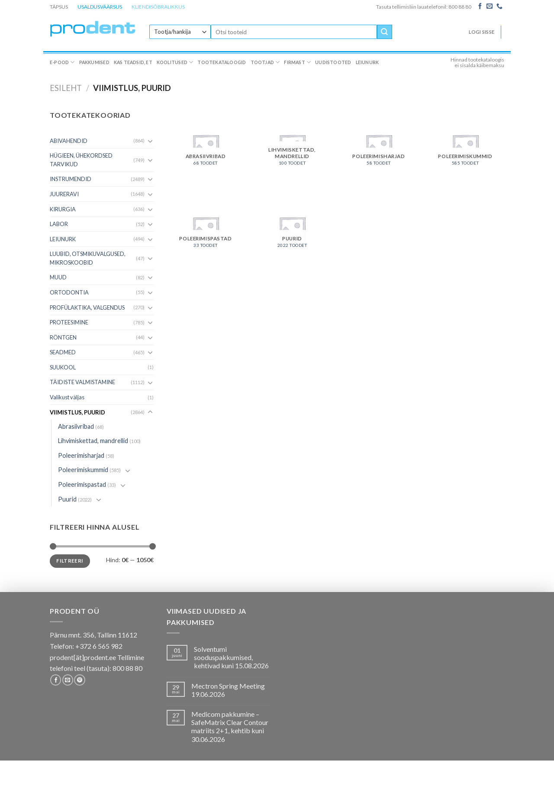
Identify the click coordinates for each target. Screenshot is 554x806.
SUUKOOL (63, 367)
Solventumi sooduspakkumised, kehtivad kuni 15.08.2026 (231, 657)
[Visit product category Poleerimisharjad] (379, 146)
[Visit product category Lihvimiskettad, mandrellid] (292, 146)
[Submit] (384, 32)
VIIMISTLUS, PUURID (77, 412)
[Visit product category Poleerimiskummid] (465, 146)
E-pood (62, 62)
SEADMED (63, 352)
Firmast (297, 62)
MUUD (58, 277)
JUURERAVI (64, 194)
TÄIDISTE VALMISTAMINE (82, 382)
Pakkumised (94, 62)
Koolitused (175, 62)
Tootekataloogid (221, 62)
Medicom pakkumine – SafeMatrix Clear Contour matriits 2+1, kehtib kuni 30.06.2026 (229, 726)
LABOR (59, 223)
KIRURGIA (63, 209)
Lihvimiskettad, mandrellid (93, 440)
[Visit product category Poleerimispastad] (206, 228)
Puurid (67, 499)
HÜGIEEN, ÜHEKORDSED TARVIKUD (81, 160)
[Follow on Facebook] (480, 6)
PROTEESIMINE (69, 322)
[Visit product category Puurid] (292, 228)
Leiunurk (367, 62)
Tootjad (265, 62)
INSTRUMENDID (70, 178)
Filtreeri (69, 560)
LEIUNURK (63, 239)
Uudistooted (333, 62)
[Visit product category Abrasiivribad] (206, 146)
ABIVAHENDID (68, 140)
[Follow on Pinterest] (79, 680)
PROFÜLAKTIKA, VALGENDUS (87, 307)
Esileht (66, 88)
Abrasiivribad (76, 426)
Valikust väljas (67, 397)
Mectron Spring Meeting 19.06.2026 (228, 690)
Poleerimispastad (82, 484)
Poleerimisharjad (81, 455)
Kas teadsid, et (133, 62)
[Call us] (499, 6)
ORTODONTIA (69, 292)
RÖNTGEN (63, 337)
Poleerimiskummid (83, 469)
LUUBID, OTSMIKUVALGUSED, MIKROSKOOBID (88, 258)
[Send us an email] (489, 6)
